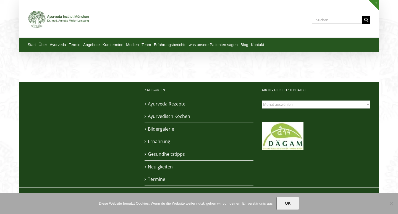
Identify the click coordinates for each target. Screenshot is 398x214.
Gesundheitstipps (166, 154)
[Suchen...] (337, 20)
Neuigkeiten (160, 167)
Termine (156, 179)
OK (287, 203)
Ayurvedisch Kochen (169, 116)
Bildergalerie (161, 129)
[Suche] (366, 20)
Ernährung (159, 141)
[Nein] (391, 203)
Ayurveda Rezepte (166, 104)
